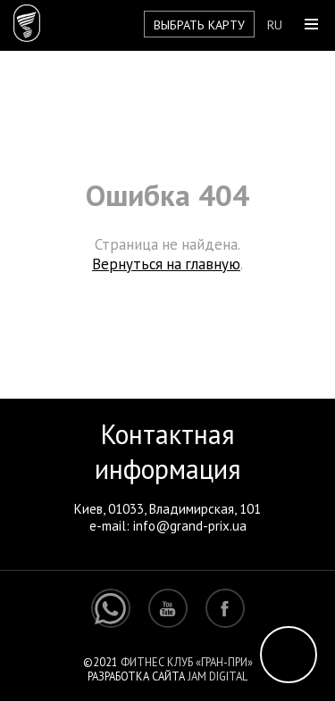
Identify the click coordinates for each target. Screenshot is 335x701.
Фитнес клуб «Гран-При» (187, 662)
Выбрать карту (199, 24)
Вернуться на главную (166, 264)
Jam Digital (217, 676)
